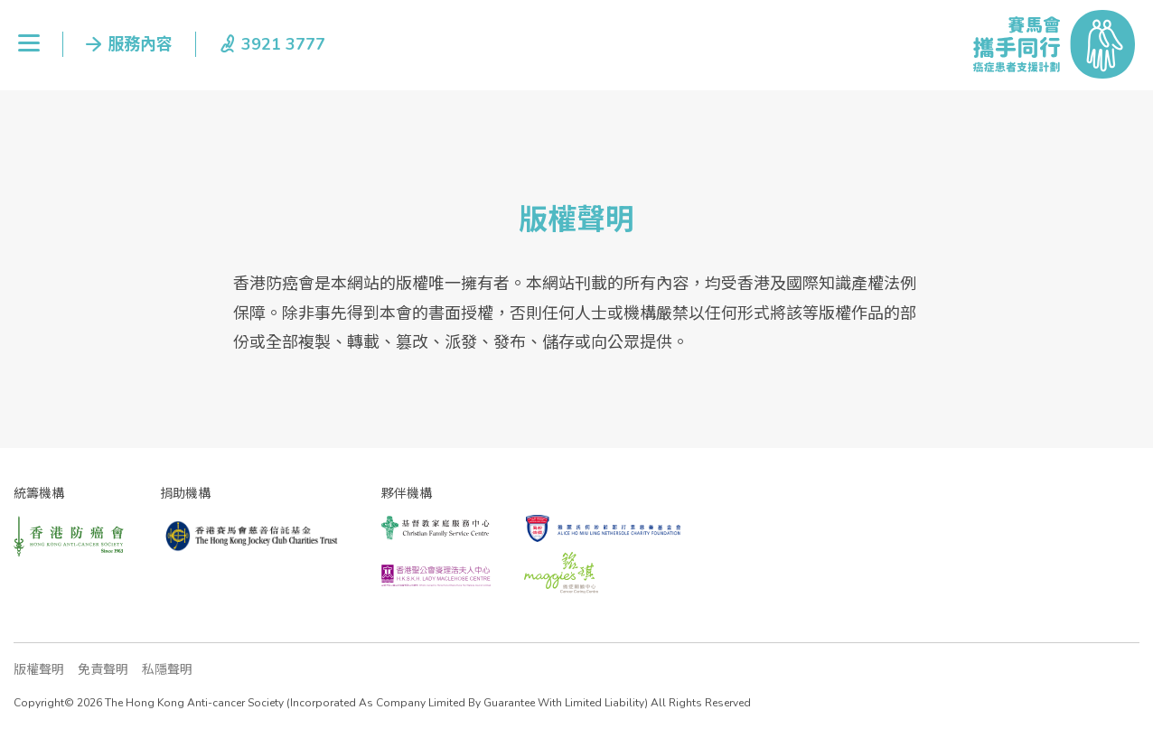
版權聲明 (39, 669)
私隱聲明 (167, 669)
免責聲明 (103, 669)
